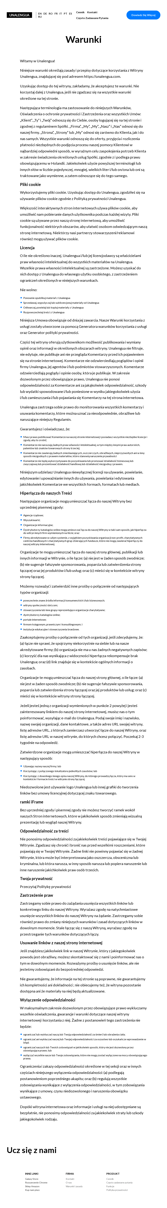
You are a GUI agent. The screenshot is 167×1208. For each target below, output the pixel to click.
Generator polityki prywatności (53, 332)
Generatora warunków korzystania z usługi (113, 326)
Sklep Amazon (32, 1186)
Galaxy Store (31, 1178)
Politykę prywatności (54, 886)
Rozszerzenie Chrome (36, 1182)
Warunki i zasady (74, 1186)
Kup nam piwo (32, 1190)
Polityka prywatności (117, 1190)
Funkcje (110, 1186)
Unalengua (19, 15)
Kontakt (92, 12)
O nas (69, 1182)
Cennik (80, 12)
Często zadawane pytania (92, 17)
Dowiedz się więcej (143, 15)
